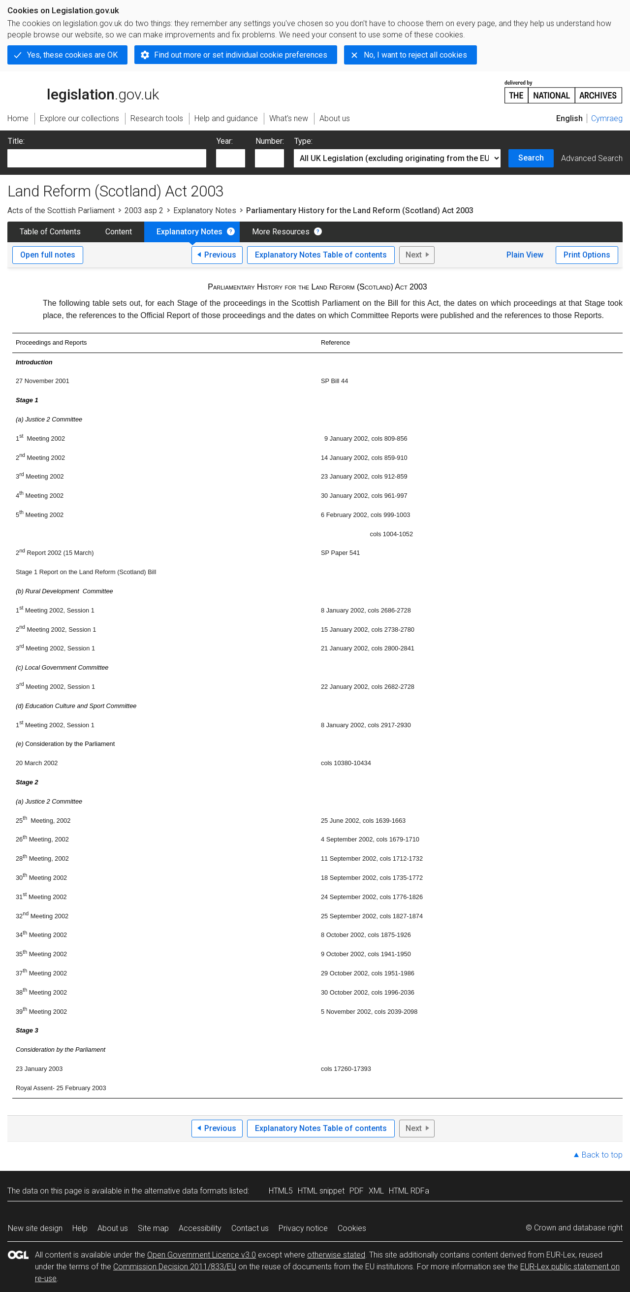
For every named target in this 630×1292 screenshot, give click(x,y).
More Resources (281, 231)
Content (118, 231)
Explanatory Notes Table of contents (321, 254)
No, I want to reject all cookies (415, 55)
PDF (356, 1190)
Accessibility (200, 1228)
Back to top (602, 1155)
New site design (35, 1228)
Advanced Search (592, 158)
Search (531, 157)
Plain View (524, 254)
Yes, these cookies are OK (72, 55)
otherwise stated (336, 1255)
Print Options (587, 254)
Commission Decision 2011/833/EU (174, 1266)
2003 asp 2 (144, 210)
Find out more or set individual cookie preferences (240, 55)
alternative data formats (185, 1190)
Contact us (250, 1228)
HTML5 (281, 1190)
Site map (153, 1228)
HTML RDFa (409, 1190)
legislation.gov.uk (83, 91)
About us (112, 1228)
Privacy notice (303, 1228)
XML (376, 1190)
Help (80, 1228)
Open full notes (47, 254)
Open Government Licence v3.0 (201, 1255)
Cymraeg (607, 118)
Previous (220, 254)
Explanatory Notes (204, 210)
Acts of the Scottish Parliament (61, 210)
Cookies (352, 1228)
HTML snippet (321, 1190)
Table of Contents (50, 231)
